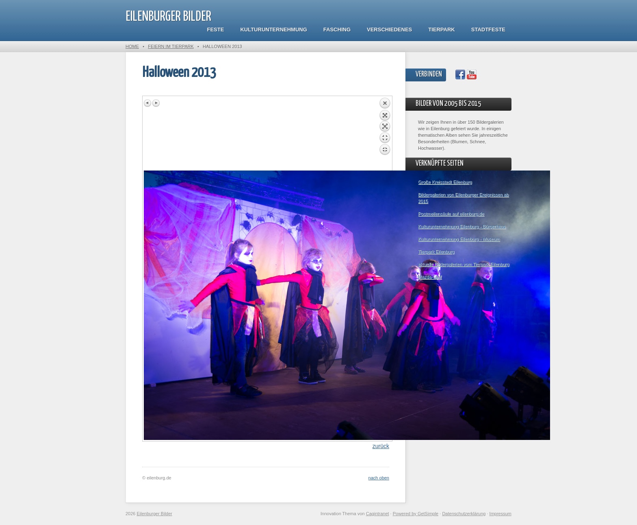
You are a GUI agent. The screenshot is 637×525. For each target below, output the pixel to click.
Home (132, 46)
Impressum (500, 513)
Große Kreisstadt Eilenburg (445, 181)
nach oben (378, 477)
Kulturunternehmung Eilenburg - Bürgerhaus (462, 226)
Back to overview (385, 134)
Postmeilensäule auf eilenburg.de (451, 213)
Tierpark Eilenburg (436, 251)
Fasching (337, 29)
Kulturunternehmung (273, 29)
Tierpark (441, 29)
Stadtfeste (488, 29)
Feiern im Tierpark (171, 46)
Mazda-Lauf (430, 276)
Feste (215, 29)
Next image (156, 103)
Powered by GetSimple (416, 513)
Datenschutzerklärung (463, 513)
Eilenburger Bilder (168, 17)
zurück (381, 446)
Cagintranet (377, 513)
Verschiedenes (389, 29)
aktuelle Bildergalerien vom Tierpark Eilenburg (463, 264)
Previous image (148, 103)
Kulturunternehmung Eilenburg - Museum (459, 238)
